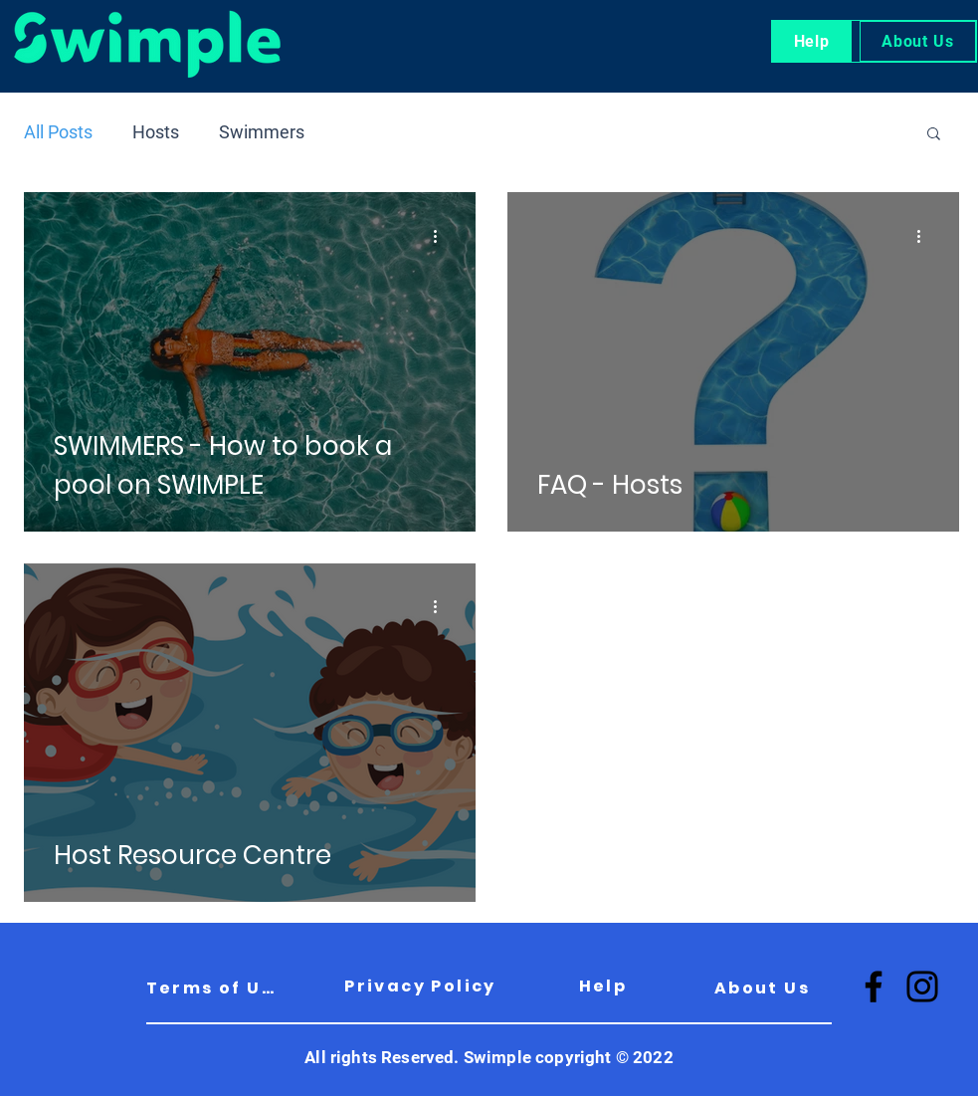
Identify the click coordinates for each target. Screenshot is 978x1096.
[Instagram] (922, 986)
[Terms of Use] (215, 987)
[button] (933, 134)
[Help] (603, 985)
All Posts (58, 131)
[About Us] (762, 987)
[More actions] (443, 236)
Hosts (155, 131)
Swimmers (261, 131)
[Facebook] (873, 986)
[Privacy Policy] (420, 985)
